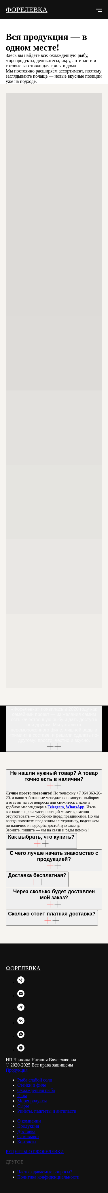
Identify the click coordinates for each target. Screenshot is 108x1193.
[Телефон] (20, 982)
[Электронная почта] (20, 995)
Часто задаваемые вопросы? (44, 1171)
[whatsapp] (20, 1036)
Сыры (23, 1105)
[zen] (20, 1049)
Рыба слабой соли (34, 1079)
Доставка (26, 1131)
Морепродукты (32, 1100)
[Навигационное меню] (99, 10)
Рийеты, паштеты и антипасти (46, 1111)
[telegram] (20, 1009)
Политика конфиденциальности (48, 1177)
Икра (22, 1095)
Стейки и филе (31, 1085)
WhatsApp (75, 807)
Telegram (56, 807)
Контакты (26, 1141)
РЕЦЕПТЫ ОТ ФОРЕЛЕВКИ (35, 1151)
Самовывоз (28, 1136)
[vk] (20, 1022)
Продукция (17, 1070)
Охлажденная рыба (36, 1090)
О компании (29, 1120)
